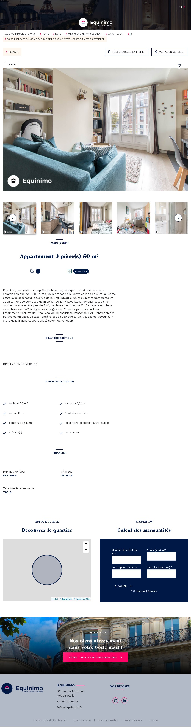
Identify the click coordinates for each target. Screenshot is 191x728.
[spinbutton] (161, 575)
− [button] (86, 551)
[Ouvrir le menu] (8, 6)
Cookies (153, 722)
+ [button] (86, 546)
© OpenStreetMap (81, 601)
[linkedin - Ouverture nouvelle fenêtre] (124, 702)
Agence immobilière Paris (20, 34)
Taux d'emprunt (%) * (159, 569)
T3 (131, 34)
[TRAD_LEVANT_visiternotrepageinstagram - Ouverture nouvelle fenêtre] (115, 702)
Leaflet (55, 601)
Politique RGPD (133, 722)
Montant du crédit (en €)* (125, 553)
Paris (58, 34)
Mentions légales (108, 722)
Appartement (116, 34)
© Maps (66, 601)
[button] (178, 218)
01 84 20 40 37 (67, 703)
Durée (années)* (156, 551)
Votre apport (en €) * (124, 569)
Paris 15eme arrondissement (85, 34)
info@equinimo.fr (69, 709)
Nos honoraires (82, 722)
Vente (45, 34)
